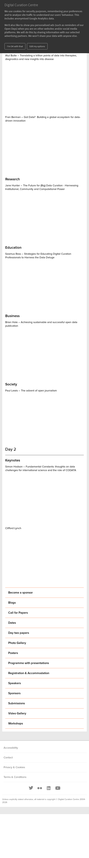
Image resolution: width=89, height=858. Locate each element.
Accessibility (11, 748)
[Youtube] (57, 788)
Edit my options (37, 46)
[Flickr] (39, 788)
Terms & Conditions (15, 777)
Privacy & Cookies (14, 767)
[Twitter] (31, 788)
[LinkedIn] (48, 788)
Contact (8, 757)
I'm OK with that (15, 46)
